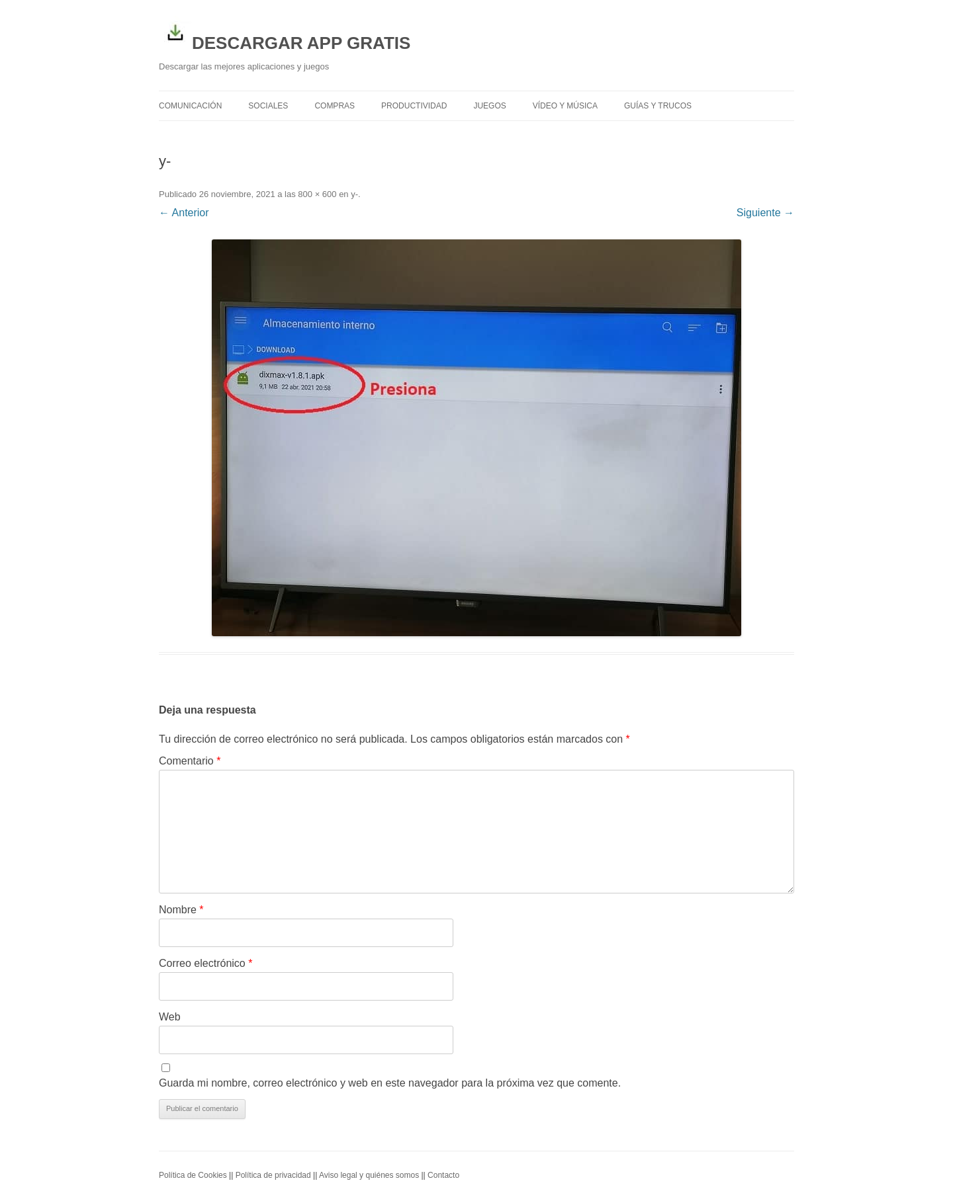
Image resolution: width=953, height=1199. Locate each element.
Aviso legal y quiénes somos (369, 1175)
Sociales (268, 105)
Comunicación (190, 105)
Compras (334, 105)
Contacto (443, 1175)
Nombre (181, 909)
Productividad (414, 105)
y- (354, 194)
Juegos (489, 105)
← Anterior (184, 212)
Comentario (189, 760)
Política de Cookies (193, 1175)
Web (170, 1016)
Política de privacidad (273, 1175)
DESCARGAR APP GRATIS (284, 34)
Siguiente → (765, 212)
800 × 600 (317, 194)
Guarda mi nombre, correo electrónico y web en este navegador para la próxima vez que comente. (390, 1083)
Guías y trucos (658, 105)
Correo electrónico (205, 963)
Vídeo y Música (565, 105)
